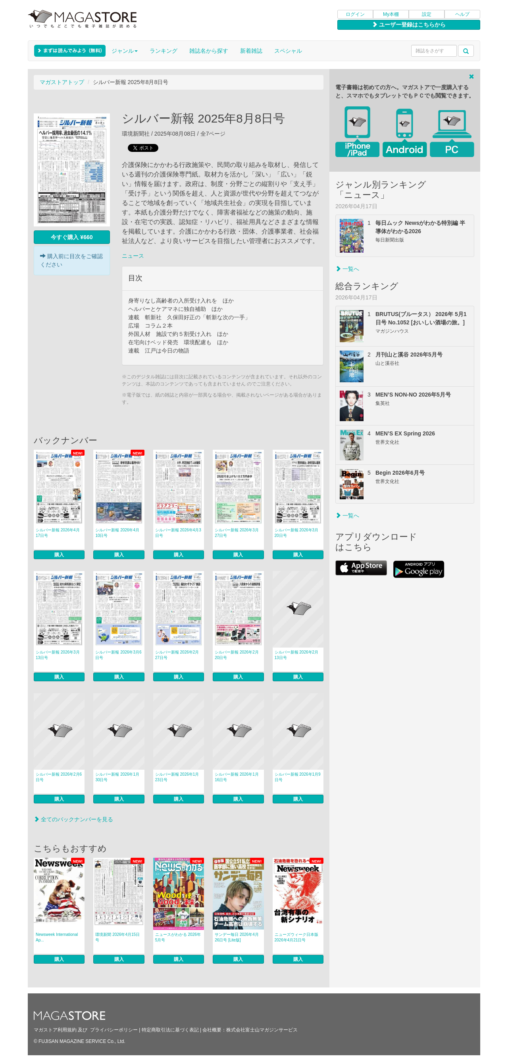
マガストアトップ (62, 82)
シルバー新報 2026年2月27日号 (177, 655)
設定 (426, 14)
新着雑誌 (251, 51)
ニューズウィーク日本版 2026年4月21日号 (296, 937)
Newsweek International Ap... (57, 937)
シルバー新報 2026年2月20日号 (237, 655)
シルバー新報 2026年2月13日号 (297, 655)
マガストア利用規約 (55, 1030)
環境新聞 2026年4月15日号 (117, 937)
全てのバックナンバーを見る (73, 819)
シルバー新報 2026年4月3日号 (178, 533)
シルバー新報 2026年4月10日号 (117, 533)
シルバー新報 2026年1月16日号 (237, 777)
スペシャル (288, 51)
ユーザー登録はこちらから (409, 24)
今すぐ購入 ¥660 (71, 237)
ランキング (163, 51)
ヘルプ (462, 14)
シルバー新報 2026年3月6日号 (118, 655)
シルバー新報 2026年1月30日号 (117, 777)
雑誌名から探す (208, 51)
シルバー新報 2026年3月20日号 (297, 533)
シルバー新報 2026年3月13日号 (58, 655)
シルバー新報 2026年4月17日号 (58, 533)
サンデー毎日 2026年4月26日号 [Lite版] (237, 937)
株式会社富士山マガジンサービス (262, 1030)
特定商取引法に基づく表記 (170, 1030)
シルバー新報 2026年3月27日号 (237, 533)
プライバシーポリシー (114, 1030)
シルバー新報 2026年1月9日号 (298, 777)
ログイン (355, 14)
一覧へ (347, 269)
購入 (59, 555)
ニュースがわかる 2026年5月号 (178, 937)
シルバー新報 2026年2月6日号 (59, 777)
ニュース (133, 256)
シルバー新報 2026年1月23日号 (177, 777)
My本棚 (391, 14)
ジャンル (125, 51)
